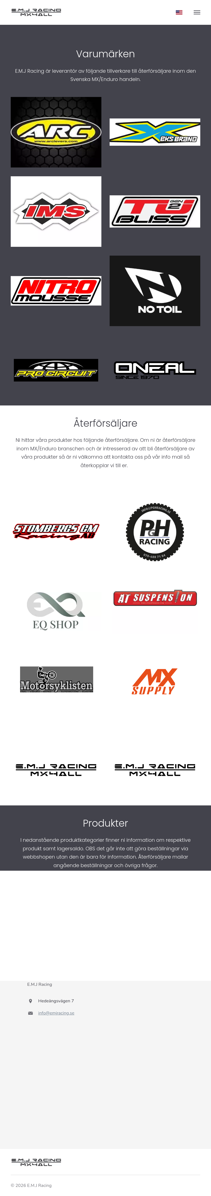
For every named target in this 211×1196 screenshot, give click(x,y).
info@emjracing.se (56, 1013)
